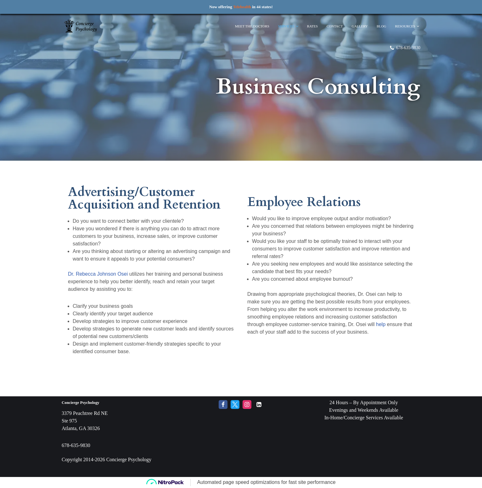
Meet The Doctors (252, 26)
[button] (297, 26)
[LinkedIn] (259, 415)
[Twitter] (235, 415)
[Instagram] (247, 415)
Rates (312, 26)
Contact (334, 26)
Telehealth (242, 6)
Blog (381, 26)
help (380, 324)
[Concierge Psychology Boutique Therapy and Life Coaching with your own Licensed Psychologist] (80, 26)
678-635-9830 (408, 47)
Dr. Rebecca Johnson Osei (98, 274)
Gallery (359, 26)
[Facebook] (223, 415)
